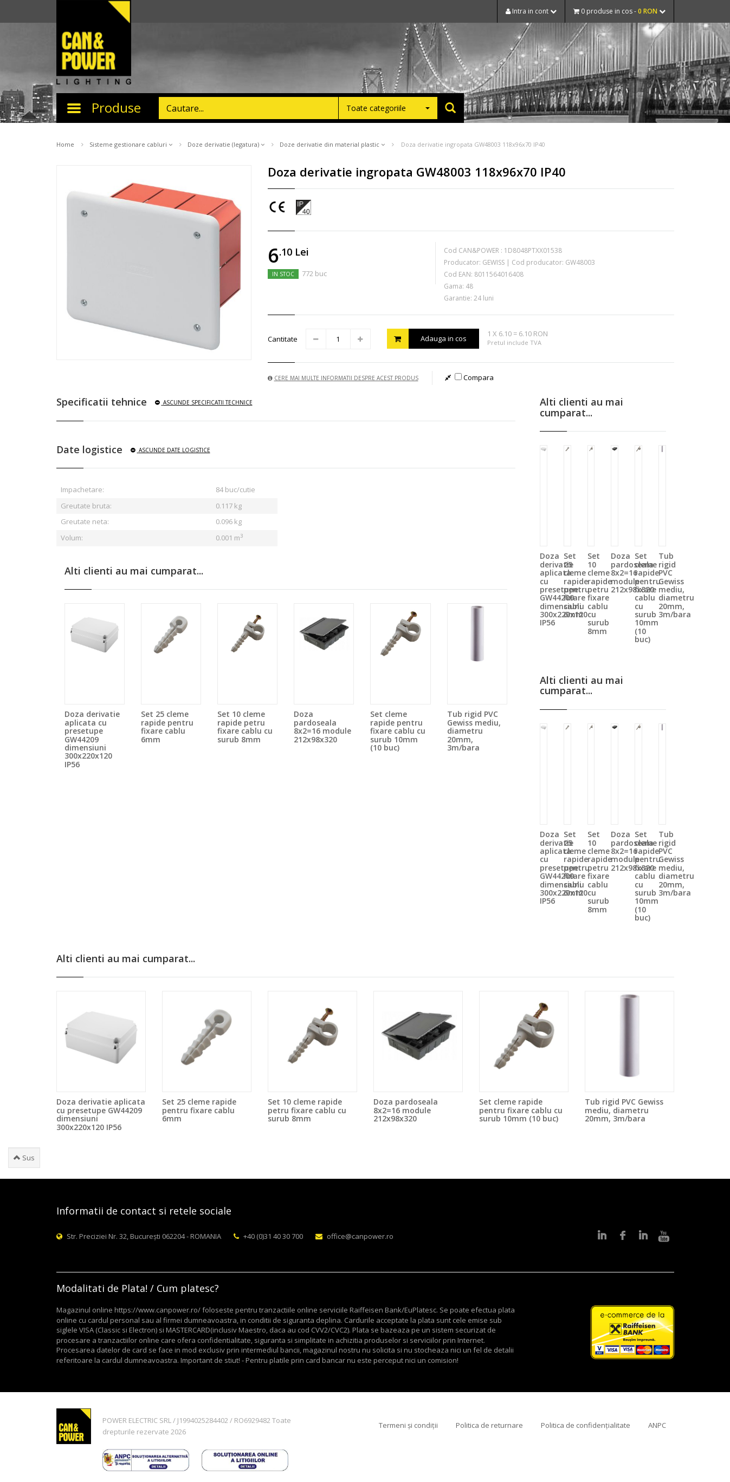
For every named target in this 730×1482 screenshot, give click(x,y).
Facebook (622, 1236)
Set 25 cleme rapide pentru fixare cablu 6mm (167, 726)
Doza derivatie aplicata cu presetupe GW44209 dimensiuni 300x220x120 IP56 (92, 739)
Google (643, 1236)
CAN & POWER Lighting (93, 43)
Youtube (664, 1236)
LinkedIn (602, 1236)
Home (65, 144)
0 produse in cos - (619, 11)
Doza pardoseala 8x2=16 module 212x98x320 (322, 726)
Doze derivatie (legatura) (226, 144)
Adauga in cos (427, 339)
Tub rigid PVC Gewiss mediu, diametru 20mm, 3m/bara (474, 731)
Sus (24, 1158)
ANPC (657, 1425)
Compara (474, 377)
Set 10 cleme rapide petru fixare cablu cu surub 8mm (245, 726)
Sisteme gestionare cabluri (130, 144)
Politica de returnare (489, 1425)
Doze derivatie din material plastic (332, 144)
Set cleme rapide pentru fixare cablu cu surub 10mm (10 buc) (397, 731)
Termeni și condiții (408, 1425)
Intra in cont (531, 11)
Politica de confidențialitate (585, 1425)
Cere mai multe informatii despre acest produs (343, 378)
